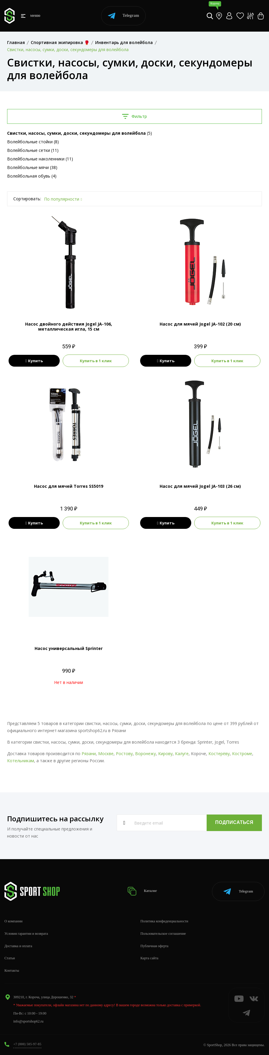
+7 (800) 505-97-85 (27, 1043)
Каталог (142, 890)
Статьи (9, 958)
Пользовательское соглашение (163, 933)
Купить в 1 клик (96, 360)
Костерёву (219, 753)
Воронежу (145, 753)
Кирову (165, 753)
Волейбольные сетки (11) (33, 150)
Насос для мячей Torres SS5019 (68, 486)
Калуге (182, 753)
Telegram (123, 15)
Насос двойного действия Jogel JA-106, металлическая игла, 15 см (68, 326)
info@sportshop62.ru (28, 1021)
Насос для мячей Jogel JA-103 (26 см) (200, 486)
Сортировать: (27, 198)
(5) (79, 133)
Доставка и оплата (18, 945)
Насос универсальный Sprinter (69, 648)
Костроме (242, 753)
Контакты (11, 970)
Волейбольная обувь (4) (31, 176)
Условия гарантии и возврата (26, 933)
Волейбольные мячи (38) (32, 167)
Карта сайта (149, 958)
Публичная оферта (154, 945)
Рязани (89, 753)
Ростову (124, 753)
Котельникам (20, 760)
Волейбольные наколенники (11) (40, 159)
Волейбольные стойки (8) (33, 141)
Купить (34, 360)
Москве (106, 753)
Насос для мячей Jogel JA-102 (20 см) (200, 324)
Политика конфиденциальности (164, 921)
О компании (13, 921)
